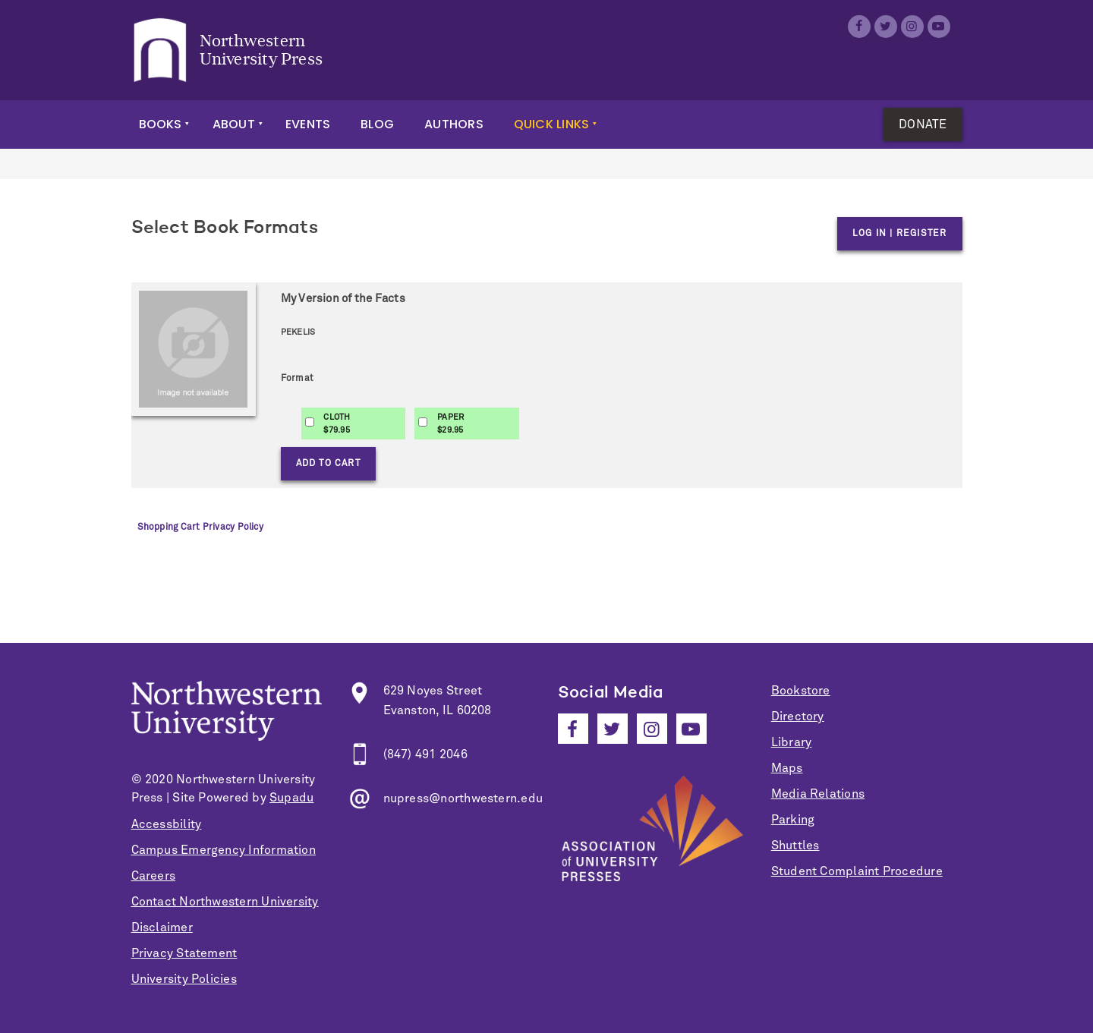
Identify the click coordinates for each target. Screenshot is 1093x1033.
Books (160, 124)
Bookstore (800, 691)
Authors (454, 124)
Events (307, 124)
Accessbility (166, 824)
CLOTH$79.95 (336, 423)
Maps (787, 768)
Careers (153, 876)
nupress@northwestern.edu (463, 798)
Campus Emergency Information (223, 850)
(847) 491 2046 (425, 754)
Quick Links (552, 124)
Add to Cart (328, 463)
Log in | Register (899, 233)
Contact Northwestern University (225, 902)
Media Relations (818, 794)
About (234, 124)
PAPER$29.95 (450, 423)
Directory (797, 716)
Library (791, 742)
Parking (793, 820)
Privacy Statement (184, 953)
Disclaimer (162, 927)
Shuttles (795, 845)
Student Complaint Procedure (857, 871)
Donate (923, 124)
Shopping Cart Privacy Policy (200, 527)
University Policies (184, 979)
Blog (377, 124)
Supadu (291, 798)
